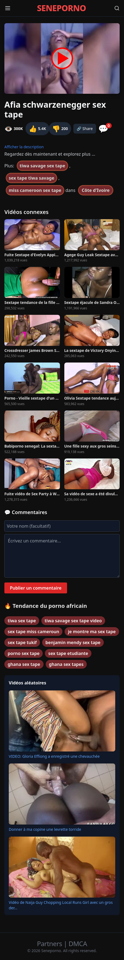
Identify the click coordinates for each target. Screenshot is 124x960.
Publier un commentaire (36, 588)
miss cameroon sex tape (35, 190)
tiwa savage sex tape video (73, 621)
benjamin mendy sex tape (72, 642)
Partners (50, 943)
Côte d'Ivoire (96, 190)
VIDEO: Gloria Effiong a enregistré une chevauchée (54, 756)
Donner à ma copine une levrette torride (45, 829)
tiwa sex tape (22, 621)
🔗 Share (85, 128)
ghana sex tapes (66, 664)
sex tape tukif (22, 642)
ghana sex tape (24, 664)
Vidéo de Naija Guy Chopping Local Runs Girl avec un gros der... (61, 905)
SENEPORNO (61, 8)
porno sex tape (23, 653)
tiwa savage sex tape (42, 166)
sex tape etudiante (68, 653)
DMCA (78, 943)
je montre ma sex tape (92, 632)
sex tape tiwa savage (31, 178)
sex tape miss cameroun (33, 632)
